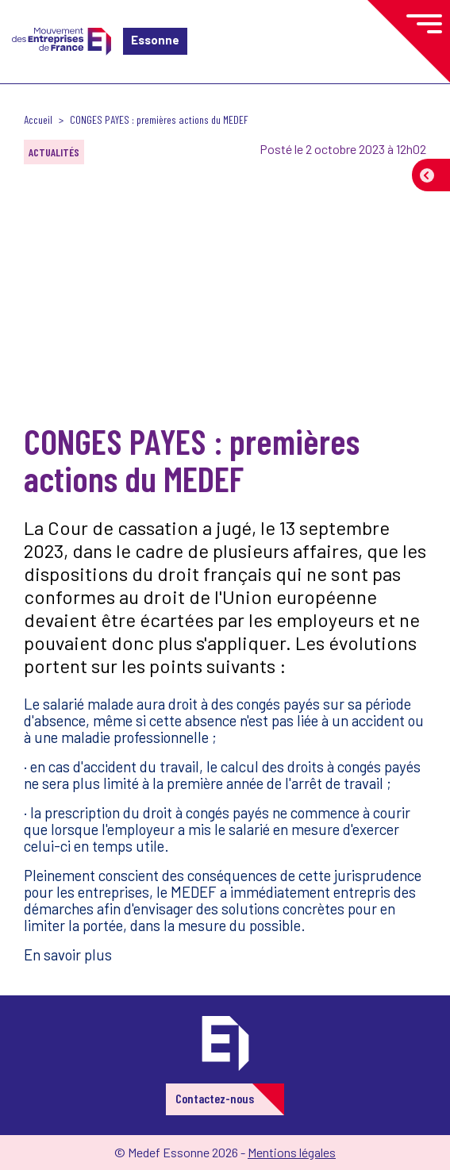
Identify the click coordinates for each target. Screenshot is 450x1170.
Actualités (54, 152)
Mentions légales (292, 1152)
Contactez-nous (214, 1098)
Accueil (38, 119)
